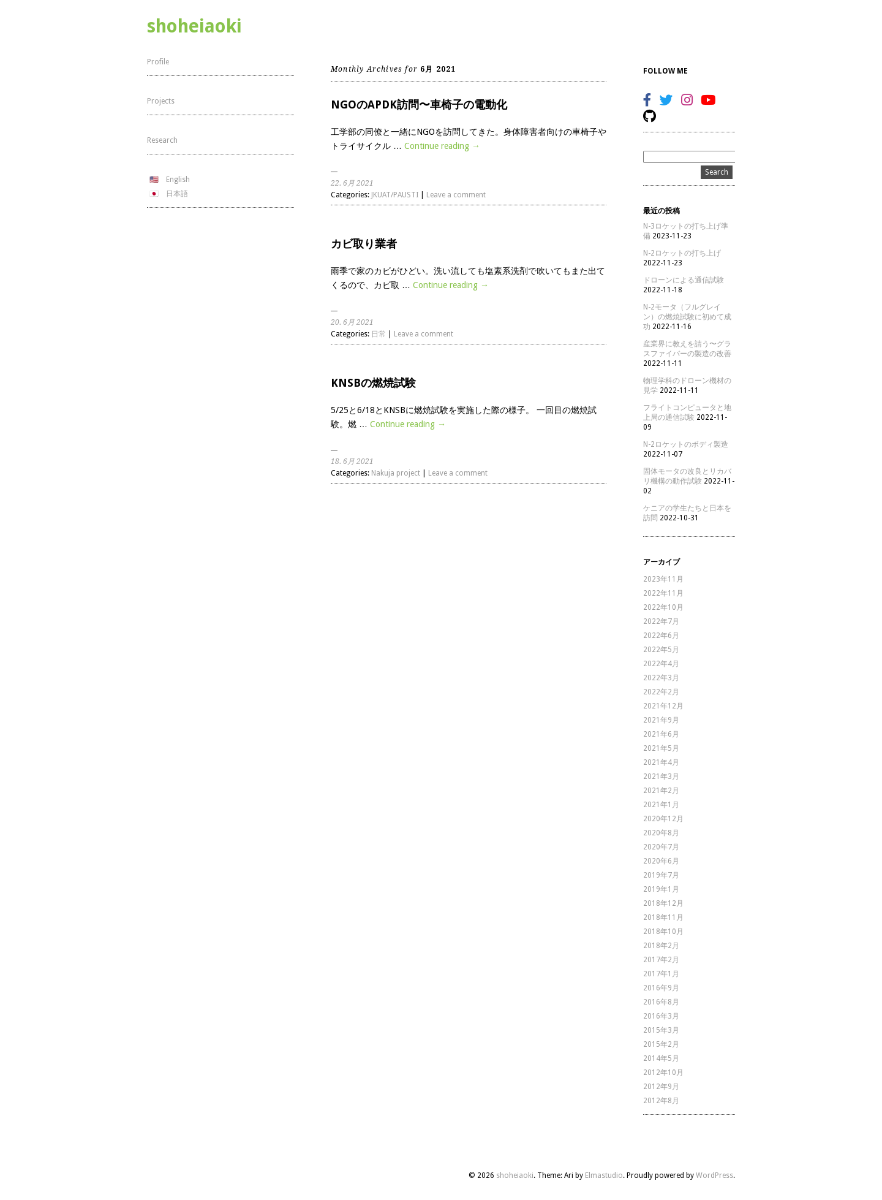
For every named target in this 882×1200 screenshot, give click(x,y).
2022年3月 (661, 678)
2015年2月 (661, 1044)
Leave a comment (456, 195)
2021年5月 (661, 748)
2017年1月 (661, 974)
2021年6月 (661, 734)
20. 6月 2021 (352, 322)
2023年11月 (663, 579)
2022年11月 (663, 593)
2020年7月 (661, 847)
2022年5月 (661, 649)
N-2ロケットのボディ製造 (685, 444)
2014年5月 (661, 1058)
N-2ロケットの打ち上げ (682, 253)
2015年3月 (661, 1030)
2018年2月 (661, 945)
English (178, 179)
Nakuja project (395, 473)
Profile (158, 62)
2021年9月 (661, 720)
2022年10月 (663, 607)
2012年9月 (661, 1086)
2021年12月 (663, 706)
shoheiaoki (194, 26)
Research (162, 140)
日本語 (177, 193)
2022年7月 (661, 621)
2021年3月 (661, 776)
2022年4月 (661, 663)
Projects (161, 101)
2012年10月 (663, 1072)
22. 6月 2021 (352, 183)
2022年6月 (661, 635)
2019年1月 (661, 889)
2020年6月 (661, 861)
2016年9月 (661, 988)
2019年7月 (661, 875)
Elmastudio (604, 1175)
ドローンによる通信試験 (683, 280)
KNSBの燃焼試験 (373, 382)
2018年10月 (663, 931)
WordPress (714, 1175)
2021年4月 (661, 762)
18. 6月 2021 (352, 461)
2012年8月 (661, 1100)
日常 (378, 334)
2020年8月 (661, 833)
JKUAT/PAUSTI (394, 195)
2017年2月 (661, 959)
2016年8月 (661, 1002)
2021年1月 (661, 804)
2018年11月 (663, 917)
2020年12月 (663, 819)
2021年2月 (661, 790)
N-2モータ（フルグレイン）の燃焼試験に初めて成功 (687, 317)
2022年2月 (661, 692)
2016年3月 (661, 1016)
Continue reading (442, 146)
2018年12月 (663, 903)
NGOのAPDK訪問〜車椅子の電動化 (419, 104)
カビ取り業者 (364, 243)
